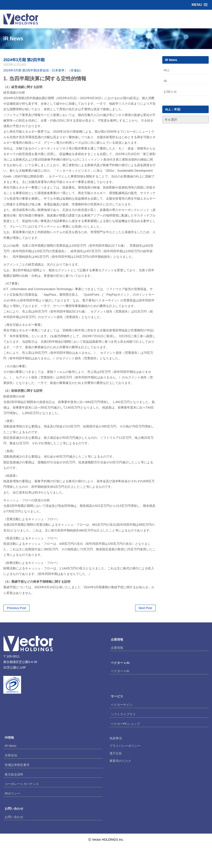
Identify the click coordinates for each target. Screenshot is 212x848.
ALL (167, 70)
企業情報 (117, 647)
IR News (10, 746)
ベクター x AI (120, 671)
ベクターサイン (122, 704)
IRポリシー (12, 793)
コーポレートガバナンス (22, 784)
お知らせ (170, 91)
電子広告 (115, 753)
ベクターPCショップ (125, 724)
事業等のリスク (120, 761)
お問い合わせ (14, 817)
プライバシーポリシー (125, 746)
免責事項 (115, 738)
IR (165, 81)
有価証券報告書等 (17, 765)
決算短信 (11, 755)
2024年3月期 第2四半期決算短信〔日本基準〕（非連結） (43, 70)
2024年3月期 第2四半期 (24, 60)
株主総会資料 (14, 774)
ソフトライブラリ (123, 714)
